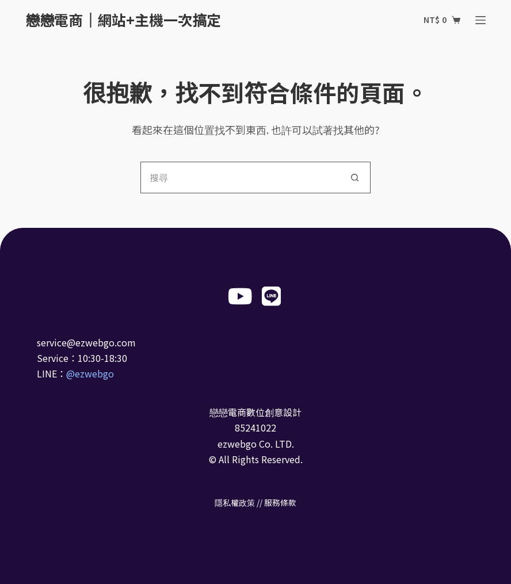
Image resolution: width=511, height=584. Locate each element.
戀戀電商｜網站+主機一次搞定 (123, 19)
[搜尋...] (239, 177)
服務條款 (280, 502)
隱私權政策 (235, 502)
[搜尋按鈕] (355, 177)
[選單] (480, 20)
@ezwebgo (90, 373)
